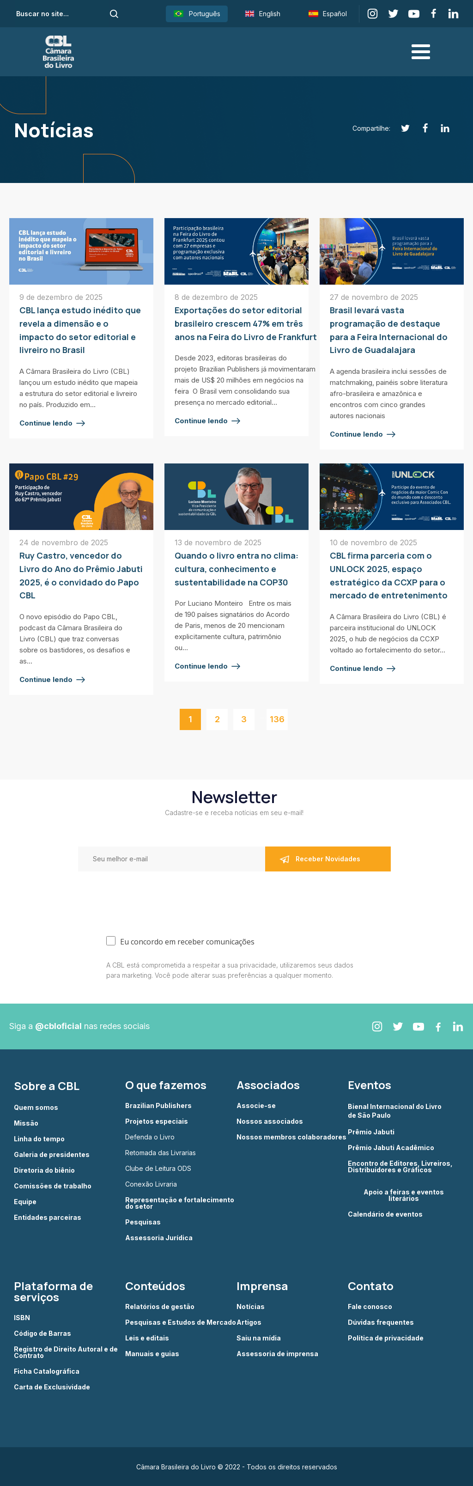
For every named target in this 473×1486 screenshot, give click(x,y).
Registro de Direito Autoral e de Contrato (66, 1352)
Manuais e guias (152, 1353)
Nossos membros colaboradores (291, 1136)
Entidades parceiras (47, 1216)
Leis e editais (147, 1337)
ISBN (22, 1317)
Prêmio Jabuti (371, 1131)
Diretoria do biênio (44, 1169)
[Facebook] (420, 128)
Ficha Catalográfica (46, 1371)
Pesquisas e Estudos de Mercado (180, 1322)
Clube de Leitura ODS (158, 1168)
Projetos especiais (156, 1121)
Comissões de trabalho (52, 1185)
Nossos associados (269, 1121)
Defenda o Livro (150, 1136)
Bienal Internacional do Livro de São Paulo (395, 1110)
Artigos (248, 1322)
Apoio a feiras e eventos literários (404, 1194)
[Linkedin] (440, 128)
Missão (26, 1122)
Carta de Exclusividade (52, 1386)
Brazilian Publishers (158, 1105)
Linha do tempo (39, 1138)
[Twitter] (400, 128)
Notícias (250, 1306)
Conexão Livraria (151, 1184)
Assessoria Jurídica (159, 1237)
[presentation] (138, 896)
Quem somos (36, 1106)
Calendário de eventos (385, 1213)
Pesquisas (143, 1221)
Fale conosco (370, 1306)
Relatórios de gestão (159, 1306)
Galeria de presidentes (52, 1154)
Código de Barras (42, 1333)
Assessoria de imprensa (277, 1353)
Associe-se (256, 1105)
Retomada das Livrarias (160, 1152)
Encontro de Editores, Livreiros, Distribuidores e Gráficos (400, 1166)
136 (277, 718)
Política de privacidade (386, 1337)
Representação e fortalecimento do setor (179, 1202)
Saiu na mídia (258, 1337)
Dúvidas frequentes (381, 1322)
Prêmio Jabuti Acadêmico (391, 1147)
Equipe (25, 1201)
